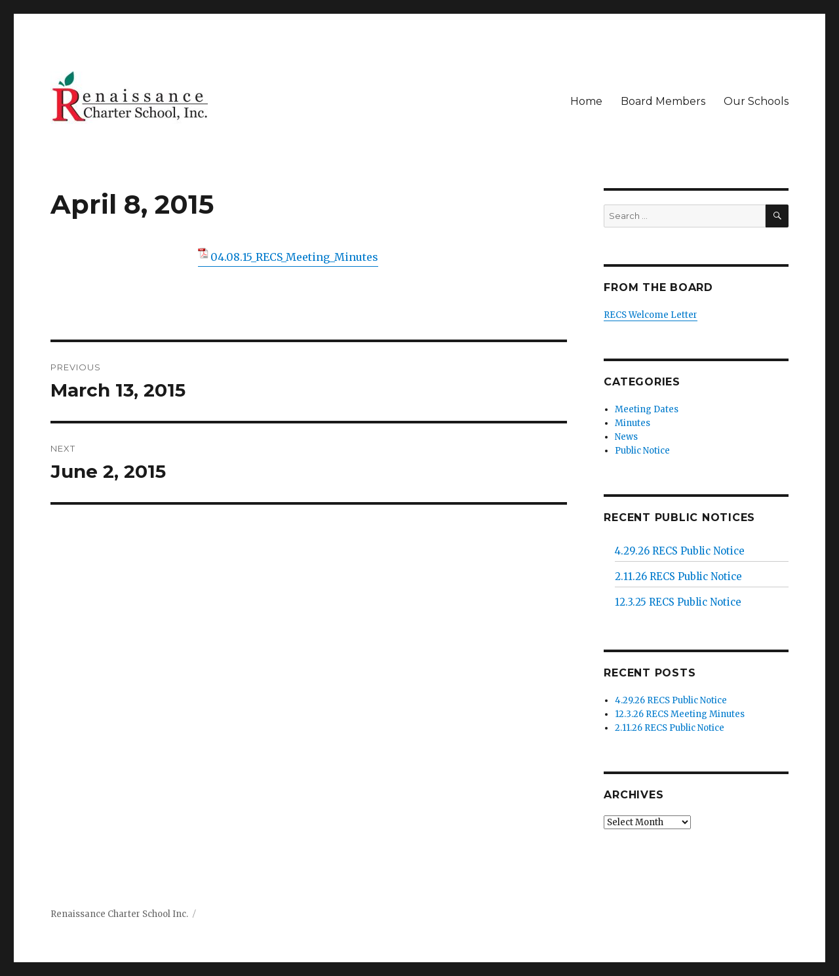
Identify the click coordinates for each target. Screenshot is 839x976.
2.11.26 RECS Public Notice (678, 576)
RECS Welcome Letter (650, 315)
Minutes (632, 423)
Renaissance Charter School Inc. (119, 914)
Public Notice (642, 450)
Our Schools (756, 101)
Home (586, 101)
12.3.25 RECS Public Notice (678, 602)
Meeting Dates (646, 409)
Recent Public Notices (679, 517)
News (626, 436)
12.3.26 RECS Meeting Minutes (680, 714)
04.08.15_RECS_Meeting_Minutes (294, 257)
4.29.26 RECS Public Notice (680, 551)
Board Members (663, 101)
